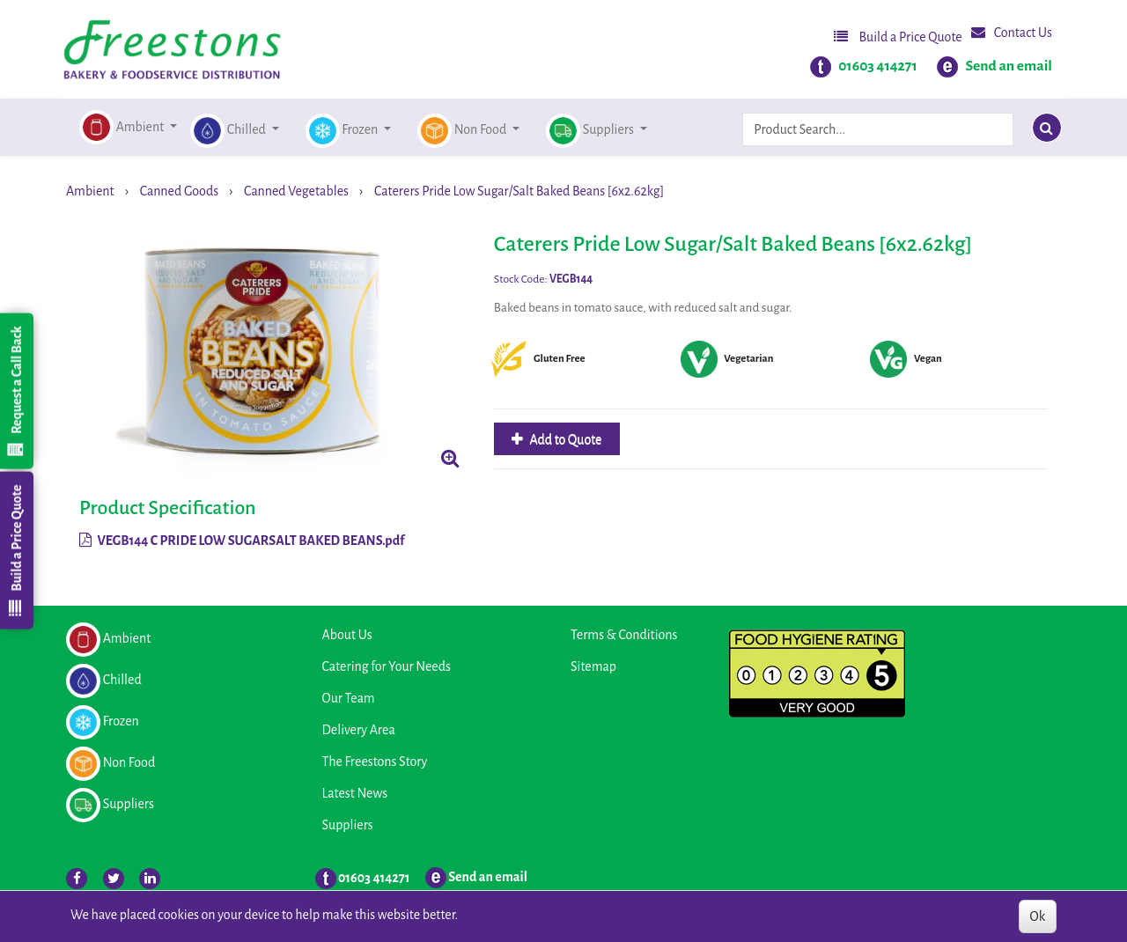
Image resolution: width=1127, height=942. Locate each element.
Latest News (355, 793)
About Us (347, 635)
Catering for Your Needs (386, 666)
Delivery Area (358, 730)
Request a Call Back (16, 391)
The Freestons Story (375, 761)
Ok (1037, 916)
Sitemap (593, 666)
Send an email (1008, 66)
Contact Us (1011, 32)
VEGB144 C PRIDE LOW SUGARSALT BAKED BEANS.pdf (241, 541)
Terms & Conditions (624, 635)
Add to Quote (564, 439)
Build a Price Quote (898, 36)
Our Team (348, 698)
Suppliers (347, 825)
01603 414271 (877, 66)
